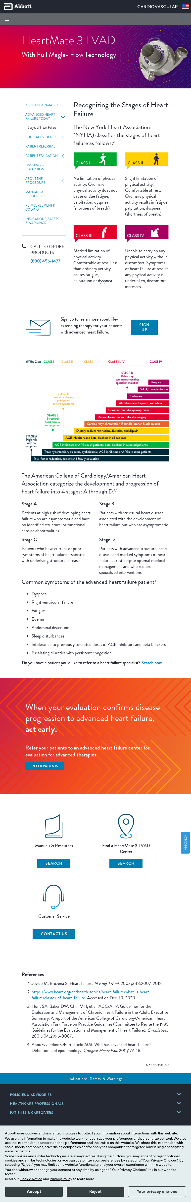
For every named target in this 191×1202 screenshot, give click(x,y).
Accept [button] (34, 1192)
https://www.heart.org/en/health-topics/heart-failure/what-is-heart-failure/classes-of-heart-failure (91, 995)
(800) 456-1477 (45, 261)
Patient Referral (40, 147)
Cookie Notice (31, 1179)
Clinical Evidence (41, 137)
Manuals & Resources (35, 194)
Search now (151, 663)
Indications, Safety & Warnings (42, 221)
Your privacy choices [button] (157, 1192)
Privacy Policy (61, 1179)
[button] (183, 19)
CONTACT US (54, 934)
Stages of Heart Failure (42, 127)
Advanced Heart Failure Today (40, 117)
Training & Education (34, 167)
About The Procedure (35, 181)
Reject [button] (95, 1192)
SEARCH (54, 863)
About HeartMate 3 (41, 105)
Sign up (144, 327)
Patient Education (41, 156)
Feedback (185, 842)
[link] (31, 1095)
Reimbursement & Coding (40, 208)
